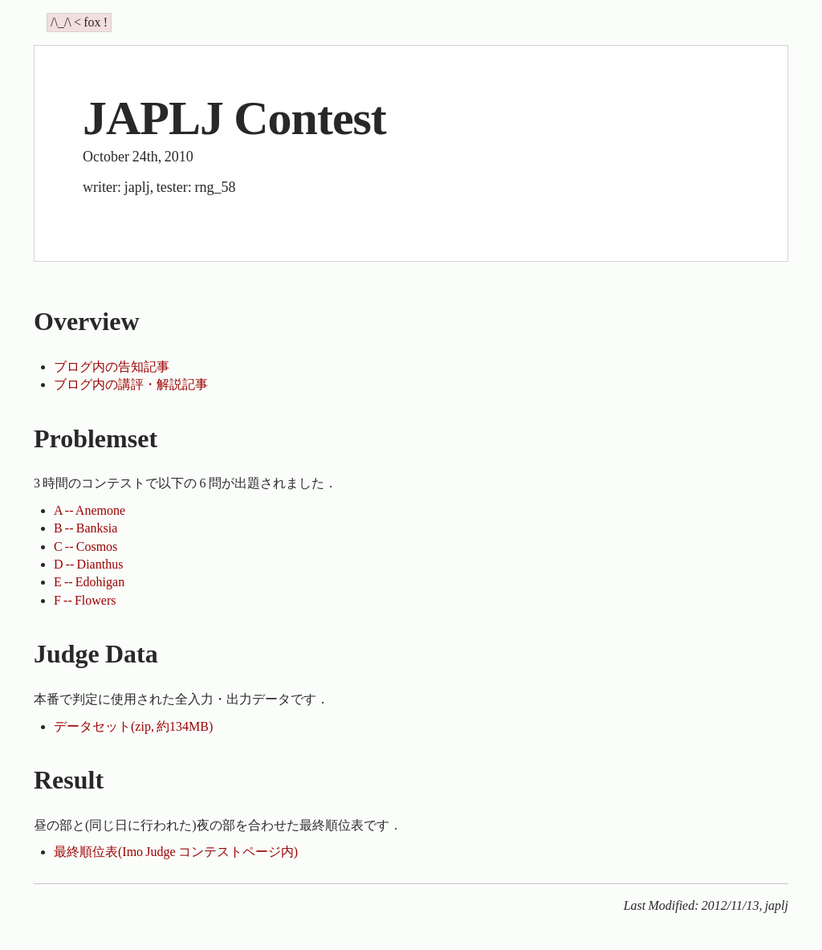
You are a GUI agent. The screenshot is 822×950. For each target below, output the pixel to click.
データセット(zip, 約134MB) (133, 726)
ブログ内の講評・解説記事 (131, 384)
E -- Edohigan (89, 582)
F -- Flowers (85, 600)
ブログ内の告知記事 (111, 366)
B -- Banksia (85, 528)
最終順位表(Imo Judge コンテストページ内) (176, 851)
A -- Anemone (89, 510)
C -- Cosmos (85, 546)
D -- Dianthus (88, 564)
